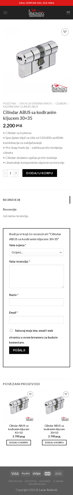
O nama (58, 481)
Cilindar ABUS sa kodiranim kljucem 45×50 (18, 429)
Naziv (13, 295)
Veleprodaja (37, 484)
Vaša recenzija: (19, 261)
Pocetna (31, 481)
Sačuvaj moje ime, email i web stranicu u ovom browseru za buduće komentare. (33, 336)
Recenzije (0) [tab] (11, 199)
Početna (9, 103)
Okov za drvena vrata (35, 103)
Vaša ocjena (17, 245)
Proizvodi (16, 481)
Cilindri (61, 103)
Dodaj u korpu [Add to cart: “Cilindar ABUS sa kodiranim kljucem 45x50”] (18, 442)
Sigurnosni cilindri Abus (20, 106)
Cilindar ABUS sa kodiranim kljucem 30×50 (54, 429)
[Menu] (5, 12)
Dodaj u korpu (39, 173)
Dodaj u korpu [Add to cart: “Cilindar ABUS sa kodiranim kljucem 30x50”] (54, 442)
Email (13, 312)
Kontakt (45, 481)
